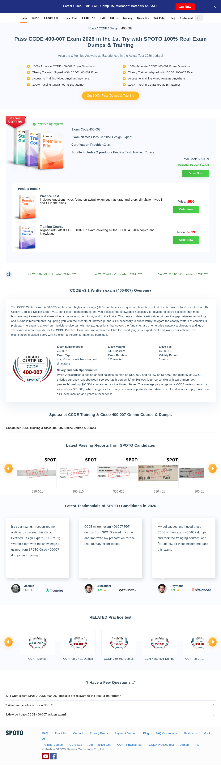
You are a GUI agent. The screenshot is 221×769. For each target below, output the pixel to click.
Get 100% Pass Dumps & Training (110, 95)
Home (92, 28)
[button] (111, 428)
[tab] (111, 428)
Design (114, 28)
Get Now (185, 6)
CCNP (103, 28)
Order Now (196, 173)
